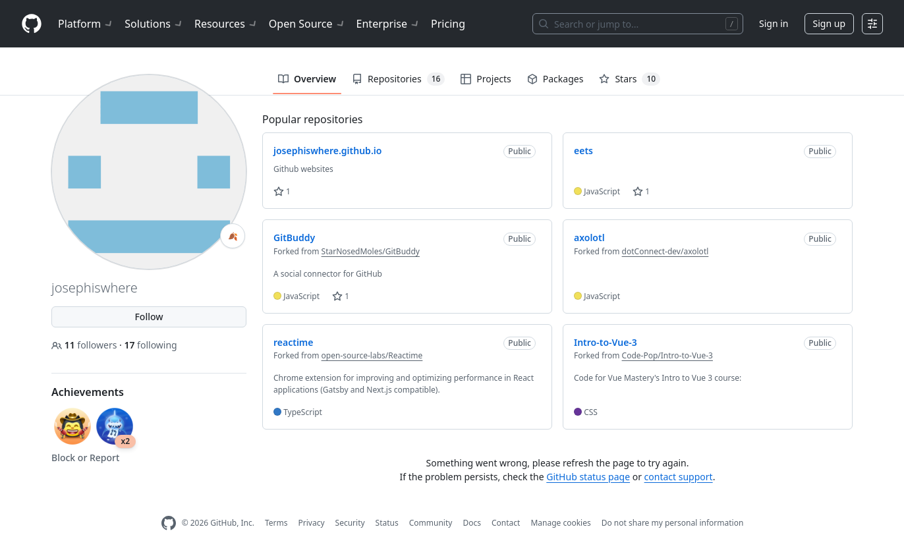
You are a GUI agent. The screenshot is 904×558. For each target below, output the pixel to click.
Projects (486, 78)
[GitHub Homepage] (169, 523)
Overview (307, 78)
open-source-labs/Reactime (372, 355)
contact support (678, 476)
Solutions (154, 23)
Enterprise (388, 23)
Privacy (311, 522)
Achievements (87, 392)
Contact (506, 522)
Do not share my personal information (673, 522)
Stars (629, 79)
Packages (555, 78)
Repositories (398, 79)
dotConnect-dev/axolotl (665, 251)
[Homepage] (31, 24)
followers (85, 345)
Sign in (773, 23)
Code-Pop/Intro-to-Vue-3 (667, 355)
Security (350, 522)
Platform (86, 23)
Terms (276, 522)
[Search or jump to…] (638, 24)
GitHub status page (588, 476)
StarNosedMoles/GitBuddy (371, 251)
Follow (148, 316)
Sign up (829, 23)
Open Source (307, 23)
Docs (472, 522)
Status (387, 522)
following (150, 345)
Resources (226, 23)
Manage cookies (560, 522)
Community (431, 522)
